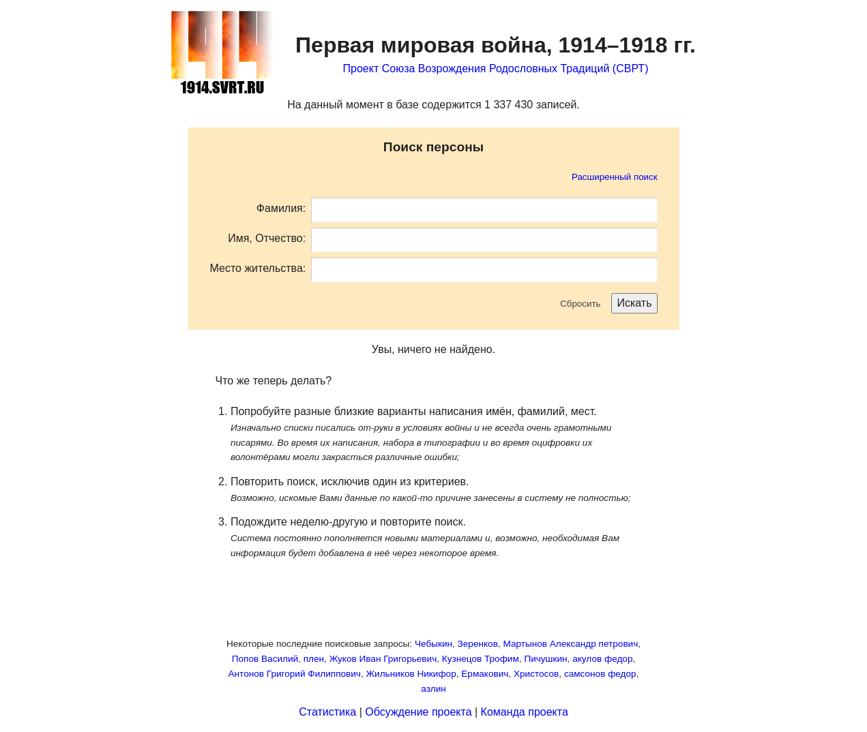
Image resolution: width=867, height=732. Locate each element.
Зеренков (478, 644)
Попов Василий (265, 659)
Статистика (327, 712)
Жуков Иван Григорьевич (383, 659)
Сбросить (580, 304)
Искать (634, 303)
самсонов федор (600, 674)
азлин (433, 689)
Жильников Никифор (411, 674)
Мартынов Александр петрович (570, 644)
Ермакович (484, 674)
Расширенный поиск (615, 177)
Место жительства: (258, 268)
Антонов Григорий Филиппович (295, 674)
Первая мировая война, (495, 45)
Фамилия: (281, 208)
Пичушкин (545, 659)
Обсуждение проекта (418, 712)
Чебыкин (433, 644)
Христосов (536, 674)
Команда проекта (524, 712)
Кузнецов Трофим (480, 659)
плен (314, 659)
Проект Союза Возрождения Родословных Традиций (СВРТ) (496, 68)
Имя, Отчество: (267, 238)
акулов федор (602, 659)
